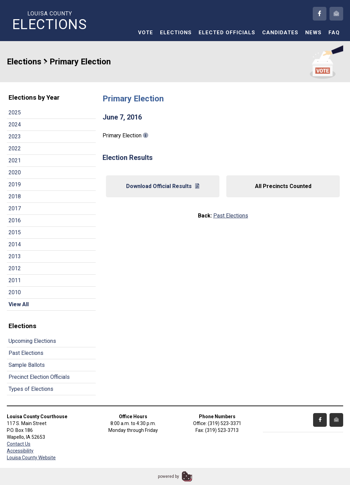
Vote (145, 32)
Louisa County (49, 21)
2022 (15, 148)
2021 (15, 160)
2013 (15, 256)
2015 (15, 232)
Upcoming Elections (32, 341)
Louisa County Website (31, 457)
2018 (15, 196)
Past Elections (26, 353)
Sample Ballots (27, 365)
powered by (168, 476)
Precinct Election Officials (39, 377)
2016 (15, 220)
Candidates (280, 32)
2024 (15, 124)
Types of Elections (31, 389)
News (313, 32)
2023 (15, 136)
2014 (15, 244)
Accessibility (20, 450)
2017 (15, 208)
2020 (15, 172)
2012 (15, 268)
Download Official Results (162, 186)
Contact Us (18, 444)
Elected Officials (227, 32)
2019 (15, 184)
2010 (15, 292)
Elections (176, 32)
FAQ (334, 32)
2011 (15, 280)
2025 (15, 112)
